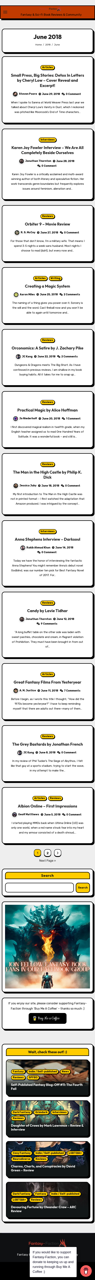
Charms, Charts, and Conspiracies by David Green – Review (43, 1168)
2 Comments (72, 294)
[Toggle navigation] (5, 12)
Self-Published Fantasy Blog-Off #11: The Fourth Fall (47, 1087)
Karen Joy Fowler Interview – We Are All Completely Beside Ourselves (47, 150)
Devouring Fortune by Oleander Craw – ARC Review (43, 1209)
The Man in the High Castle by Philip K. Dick (47, 475)
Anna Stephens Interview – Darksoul (47, 539)
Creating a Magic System (47, 286)
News (65, 1071)
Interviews (48, 139)
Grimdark (41, 1112)
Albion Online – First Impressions (47, 806)
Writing (55, 278)
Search (47, 875)
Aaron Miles (24, 294)
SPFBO (33, 1077)
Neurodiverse (21, 1159)
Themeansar (78, 1267)
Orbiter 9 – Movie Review (47, 224)
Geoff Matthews (25, 814)
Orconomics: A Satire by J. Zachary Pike (47, 348)
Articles (47, 67)
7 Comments (72, 690)
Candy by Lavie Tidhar (47, 610)
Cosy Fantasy (21, 1153)
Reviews (47, 216)
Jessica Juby (25, 485)
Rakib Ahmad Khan (35, 547)
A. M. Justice (25, 690)
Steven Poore (25, 93)
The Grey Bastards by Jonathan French (47, 744)
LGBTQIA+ (75, 1153)
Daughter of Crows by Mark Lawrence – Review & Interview (47, 1127)
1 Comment (73, 418)
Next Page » (47, 860)
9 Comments (49, 623)
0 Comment (73, 94)
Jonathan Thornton (35, 161)
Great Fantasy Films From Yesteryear (47, 682)
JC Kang (24, 356)
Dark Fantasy (21, 1112)
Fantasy (18, 1071)
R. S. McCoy (25, 232)
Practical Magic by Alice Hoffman (47, 410)
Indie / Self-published (43, 1071)
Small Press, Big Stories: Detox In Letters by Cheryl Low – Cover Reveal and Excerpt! (47, 80)
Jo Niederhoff (25, 418)
